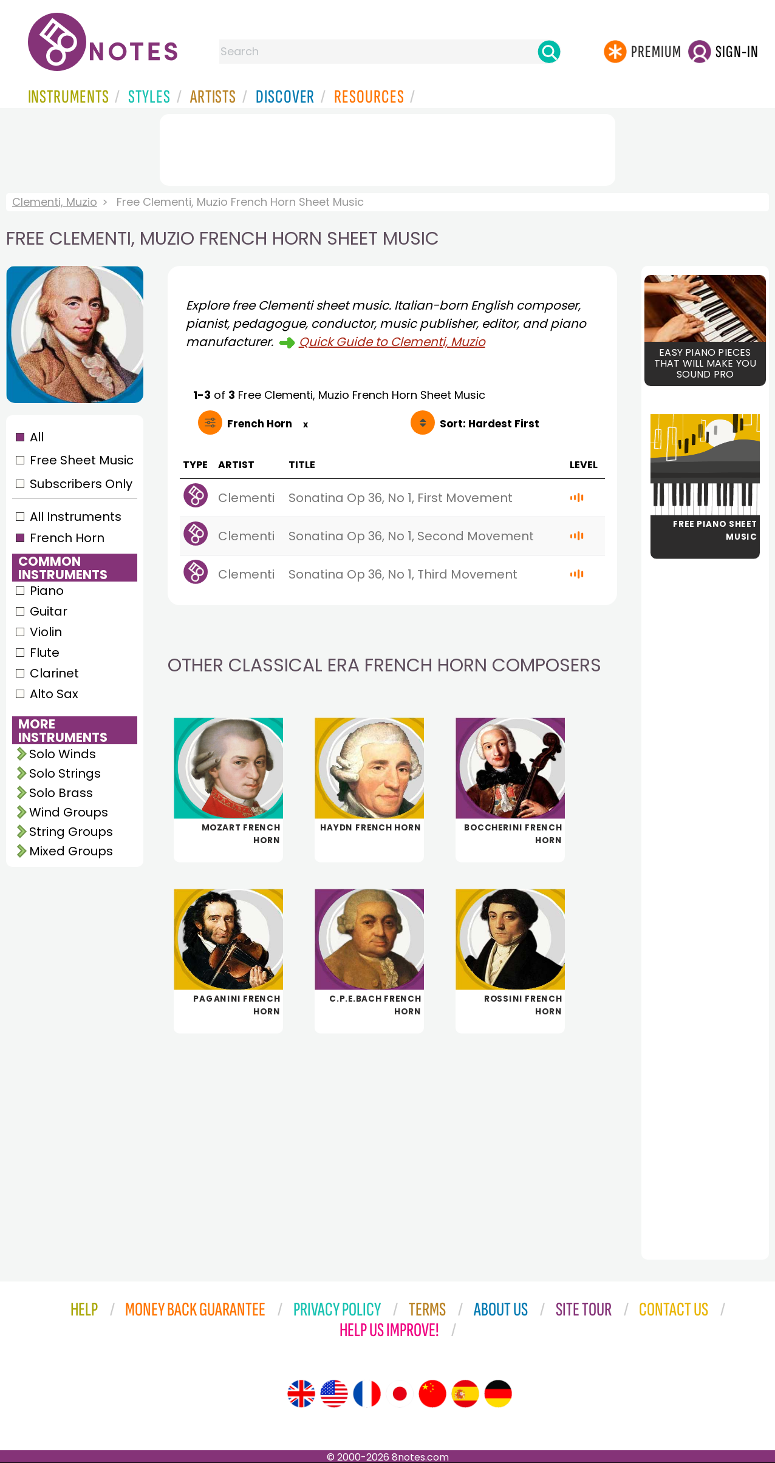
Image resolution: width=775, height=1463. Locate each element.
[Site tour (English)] (301, 1394)
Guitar (48, 611)
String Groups (71, 831)
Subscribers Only (81, 483)
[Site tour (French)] (367, 1394)
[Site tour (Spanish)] (465, 1394)
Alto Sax (54, 693)
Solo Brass (61, 792)
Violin (46, 631)
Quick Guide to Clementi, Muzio (392, 341)
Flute (45, 652)
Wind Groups (68, 812)
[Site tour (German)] (498, 1394)
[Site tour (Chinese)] (432, 1394)
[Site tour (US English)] (334, 1394)
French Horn (67, 537)
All (37, 437)
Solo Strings (65, 773)
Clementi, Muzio (54, 201)
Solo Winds (62, 753)
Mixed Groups (71, 851)
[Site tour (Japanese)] (399, 1394)
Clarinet (54, 673)
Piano (47, 590)
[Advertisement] (387, 147)
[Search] (549, 51)
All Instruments (75, 516)
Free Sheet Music (82, 460)
